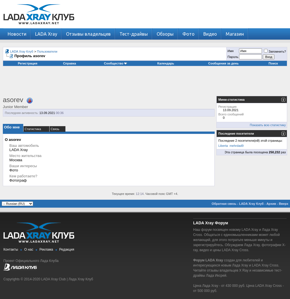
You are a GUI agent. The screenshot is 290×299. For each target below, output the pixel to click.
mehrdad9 (237, 145)
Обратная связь (224, 203)
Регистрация (27, 63)
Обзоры (165, 33)
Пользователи (47, 51)
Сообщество (115, 63)
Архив (271, 203)
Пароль (232, 57)
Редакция (66, 249)
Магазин (235, 33)
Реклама (46, 249)
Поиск (273, 63)
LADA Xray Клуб (21, 51)
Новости (17, 33)
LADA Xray (46, 33)
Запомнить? (275, 51)
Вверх (283, 203)
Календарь (165, 63)
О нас (28, 249)
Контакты (10, 249)
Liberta (223, 145)
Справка (69, 63)
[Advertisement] (145, 83)
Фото (188, 33)
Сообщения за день (223, 63)
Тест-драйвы (134, 33)
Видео (210, 33)
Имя (230, 51)
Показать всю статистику (268, 125)
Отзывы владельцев (88, 33)
